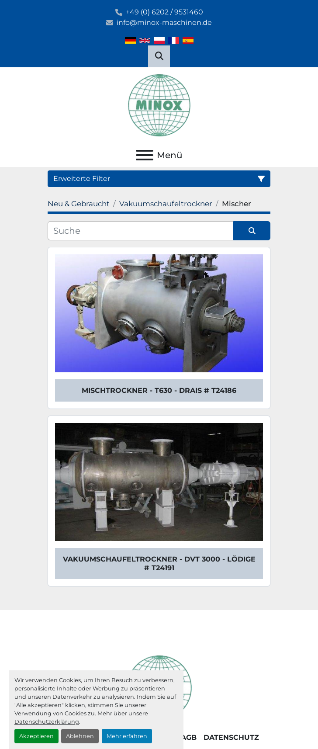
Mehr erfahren (127, 736)
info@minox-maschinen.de (164, 22)
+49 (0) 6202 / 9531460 (164, 12)
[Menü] (144, 155)
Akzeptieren (36, 736)
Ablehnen (80, 736)
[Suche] (140, 230)
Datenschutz (231, 737)
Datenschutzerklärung (46, 721)
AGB (189, 737)
